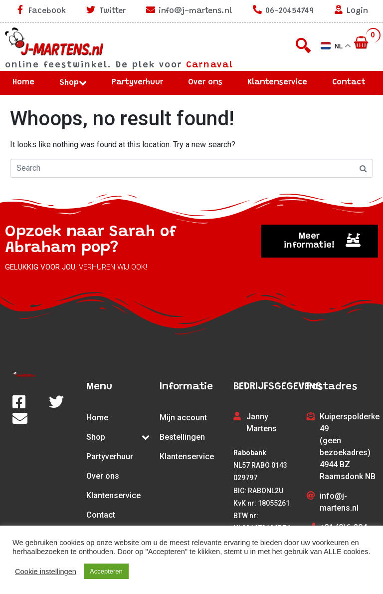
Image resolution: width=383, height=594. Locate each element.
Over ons (205, 82)
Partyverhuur (137, 82)
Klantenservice (277, 82)
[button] (319, 241)
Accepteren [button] (106, 571)
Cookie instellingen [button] (45, 572)
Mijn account (183, 417)
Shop (73, 82)
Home (23, 82)
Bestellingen (182, 437)
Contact (349, 82)
